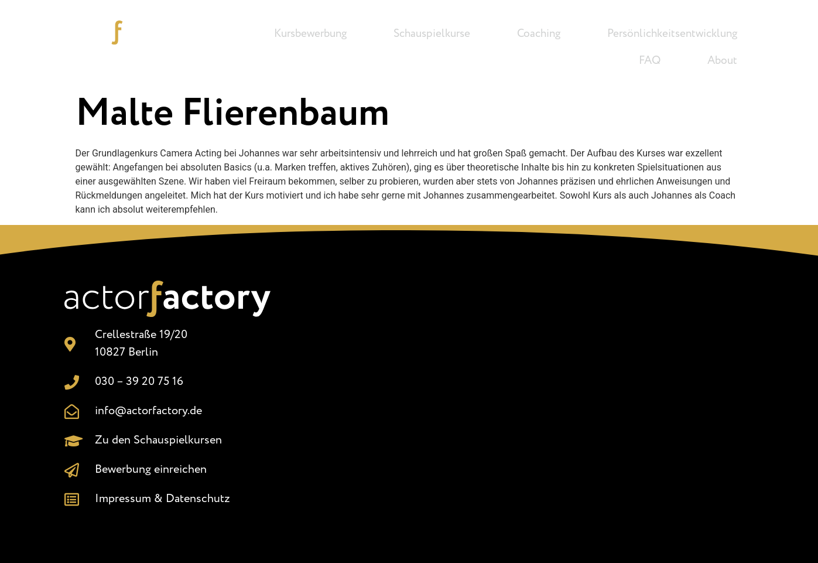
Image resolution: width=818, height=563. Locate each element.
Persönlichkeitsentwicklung (672, 34)
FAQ (649, 61)
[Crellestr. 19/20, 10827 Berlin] (530, 392)
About (722, 61)
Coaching (538, 34)
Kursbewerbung (310, 34)
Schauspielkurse (431, 34)
